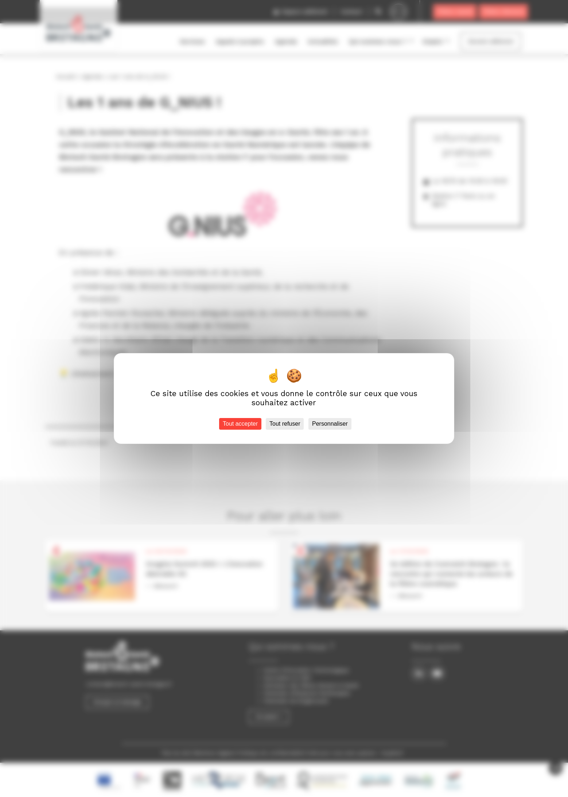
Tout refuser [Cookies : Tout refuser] (284, 424)
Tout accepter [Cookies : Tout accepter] (240, 424)
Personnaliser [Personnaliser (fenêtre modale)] (330, 424)
